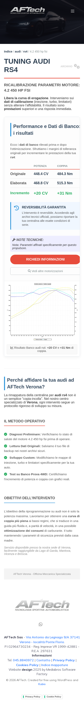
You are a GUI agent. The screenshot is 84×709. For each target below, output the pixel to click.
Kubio (42, 684)
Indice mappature (54, 665)
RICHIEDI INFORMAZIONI (45, 259)
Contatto (43, 660)
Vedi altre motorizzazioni (45, 271)
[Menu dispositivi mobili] (72, 11)
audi (18, 51)
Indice (8, 51)
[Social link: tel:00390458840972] (42, 624)
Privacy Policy (32, 696)
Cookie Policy (54, 696)
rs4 (25, 51)
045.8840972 (23, 660)
